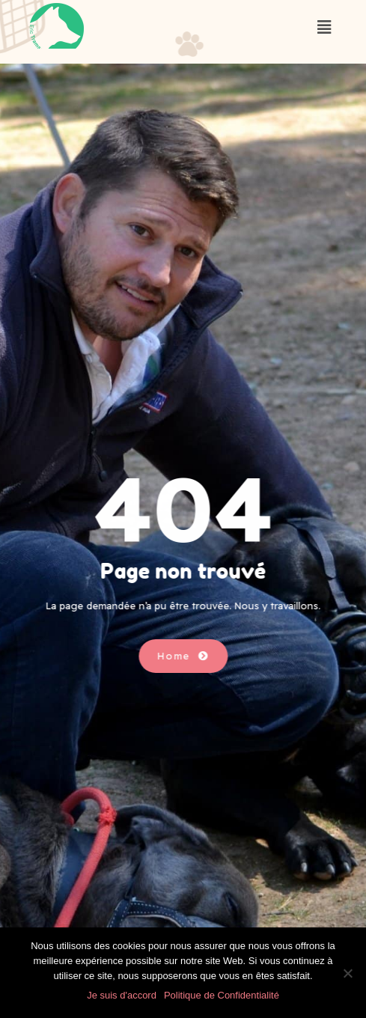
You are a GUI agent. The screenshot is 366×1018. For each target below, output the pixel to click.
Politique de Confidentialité (221, 995)
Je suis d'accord (121, 995)
